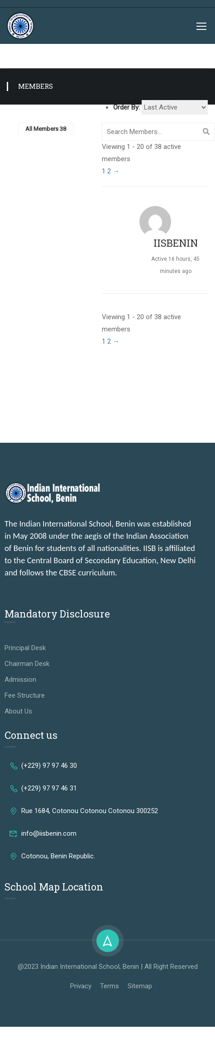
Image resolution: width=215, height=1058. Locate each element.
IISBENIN (175, 242)
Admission (20, 679)
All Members (45, 128)
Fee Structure (25, 695)
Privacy (80, 986)
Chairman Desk (27, 664)
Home (15, 56)
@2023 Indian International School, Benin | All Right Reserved (108, 966)
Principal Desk (25, 648)
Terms (109, 986)
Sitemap (140, 986)
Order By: (126, 107)
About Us (18, 711)
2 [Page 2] (109, 171)
